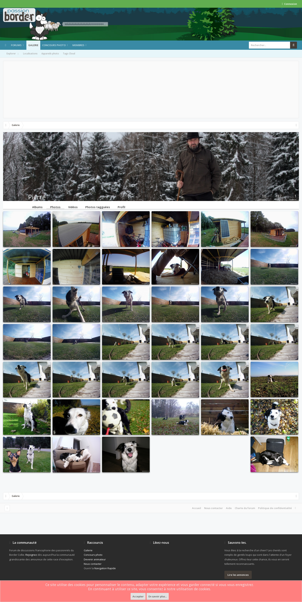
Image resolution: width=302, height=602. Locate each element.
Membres (78, 45)
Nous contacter (213, 508)
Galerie (33, 45)
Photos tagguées (97, 207)
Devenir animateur (95, 559)
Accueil (196, 508)
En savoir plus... (157, 596)
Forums (16, 45)
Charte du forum (245, 508)
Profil (121, 207)
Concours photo (54, 45)
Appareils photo (50, 53)
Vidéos (73, 207)
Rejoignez (31, 554)
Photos (55, 207)
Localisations (30, 53)
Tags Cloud (69, 53)
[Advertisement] (151, 89)
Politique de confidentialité (275, 508)
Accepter (138, 596)
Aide (229, 508)
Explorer (13, 54)
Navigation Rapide (105, 568)
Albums (37, 207)
